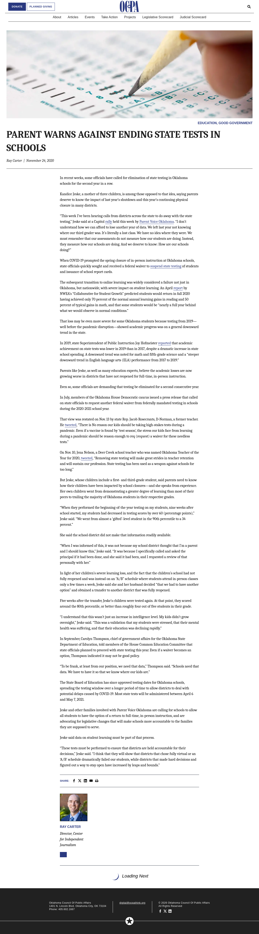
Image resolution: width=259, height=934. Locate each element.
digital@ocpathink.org (132, 902)
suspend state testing (165, 266)
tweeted (70, 425)
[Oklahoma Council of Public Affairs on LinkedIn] (170, 910)
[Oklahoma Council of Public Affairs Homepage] (129, 6)
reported (164, 343)
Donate (17, 6)
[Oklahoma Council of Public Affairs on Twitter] (165, 910)
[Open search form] (249, 6)
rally (108, 222)
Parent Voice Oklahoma (156, 222)
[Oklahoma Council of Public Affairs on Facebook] (160, 910)
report (178, 288)
